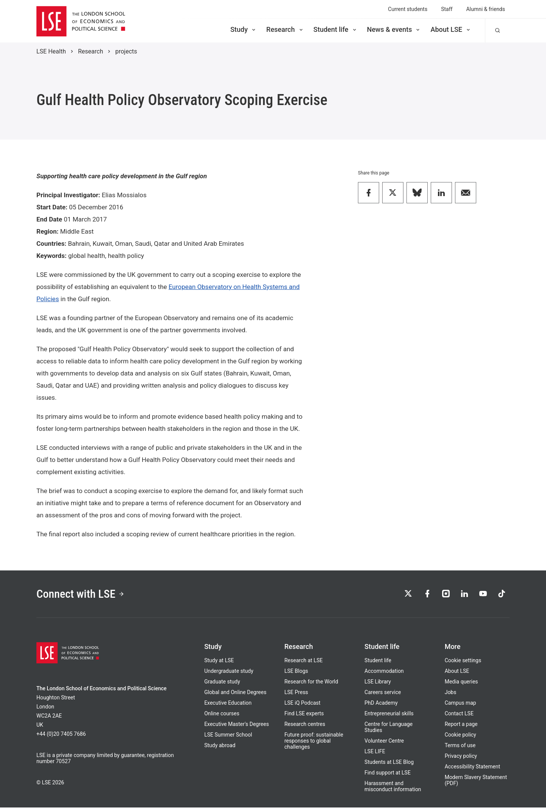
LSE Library (377, 683)
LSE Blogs (296, 672)
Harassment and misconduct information (392, 788)
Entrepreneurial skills (388, 715)
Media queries (461, 683)
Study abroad (219, 747)
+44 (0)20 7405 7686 (61, 735)
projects (126, 51)
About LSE (450, 29)
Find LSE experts (304, 715)
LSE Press (296, 694)
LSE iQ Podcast (302, 704)
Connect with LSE (82, 595)
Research (285, 29)
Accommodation (384, 672)
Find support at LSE (387, 774)
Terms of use (460, 747)
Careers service (382, 694)
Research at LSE (303, 662)
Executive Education (228, 704)
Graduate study (222, 683)
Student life (336, 29)
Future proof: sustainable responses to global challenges (313, 742)
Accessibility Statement (472, 768)
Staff (446, 9)
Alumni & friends (485, 9)
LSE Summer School (228, 736)
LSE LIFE (374, 753)
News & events (394, 29)
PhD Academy (381, 704)
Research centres (304, 726)
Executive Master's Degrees (236, 726)
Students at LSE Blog (389, 763)
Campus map (460, 704)
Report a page (461, 726)
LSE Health (51, 51)
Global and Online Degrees (235, 694)
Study (243, 29)
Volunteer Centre (384, 742)
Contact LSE (459, 715)
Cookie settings (463, 662)
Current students (407, 9)
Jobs (451, 694)
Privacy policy (461, 757)
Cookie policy (460, 736)
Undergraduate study (228, 672)
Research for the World (311, 683)
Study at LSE (219, 662)
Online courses (221, 715)
